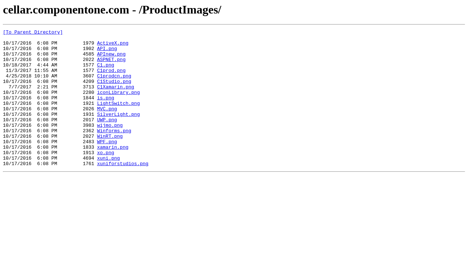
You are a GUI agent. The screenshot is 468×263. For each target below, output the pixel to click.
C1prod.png (111, 79)
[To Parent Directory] (33, 33)
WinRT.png (109, 158)
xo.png (105, 177)
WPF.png (107, 164)
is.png (105, 111)
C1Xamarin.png (115, 98)
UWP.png (107, 138)
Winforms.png (114, 151)
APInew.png (111, 59)
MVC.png (107, 125)
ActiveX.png (112, 46)
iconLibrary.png (118, 105)
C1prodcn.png (114, 85)
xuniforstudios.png (122, 190)
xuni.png (108, 184)
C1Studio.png (114, 92)
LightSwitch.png (118, 118)
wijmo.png (109, 144)
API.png (107, 52)
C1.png (105, 72)
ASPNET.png (111, 65)
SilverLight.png (118, 131)
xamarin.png (112, 171)
